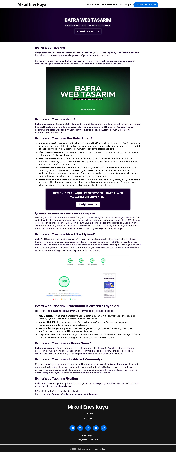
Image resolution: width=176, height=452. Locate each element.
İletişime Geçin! (88, 204)
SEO (120, 4)
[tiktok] (104, 428)
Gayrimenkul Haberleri (88, 440)
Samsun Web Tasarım (63, 394)
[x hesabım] (80, 428)
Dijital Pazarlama (109, 4)
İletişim (128, 4)
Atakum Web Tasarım (86, 394)
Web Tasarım (93, 4)
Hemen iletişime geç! (88, 31)
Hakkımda (88, 413)
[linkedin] (88, 428)
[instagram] (72, 428)
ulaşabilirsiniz (64, 386)
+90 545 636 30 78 (146, 4)
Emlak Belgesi (88, 435)
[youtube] (96, 428)
